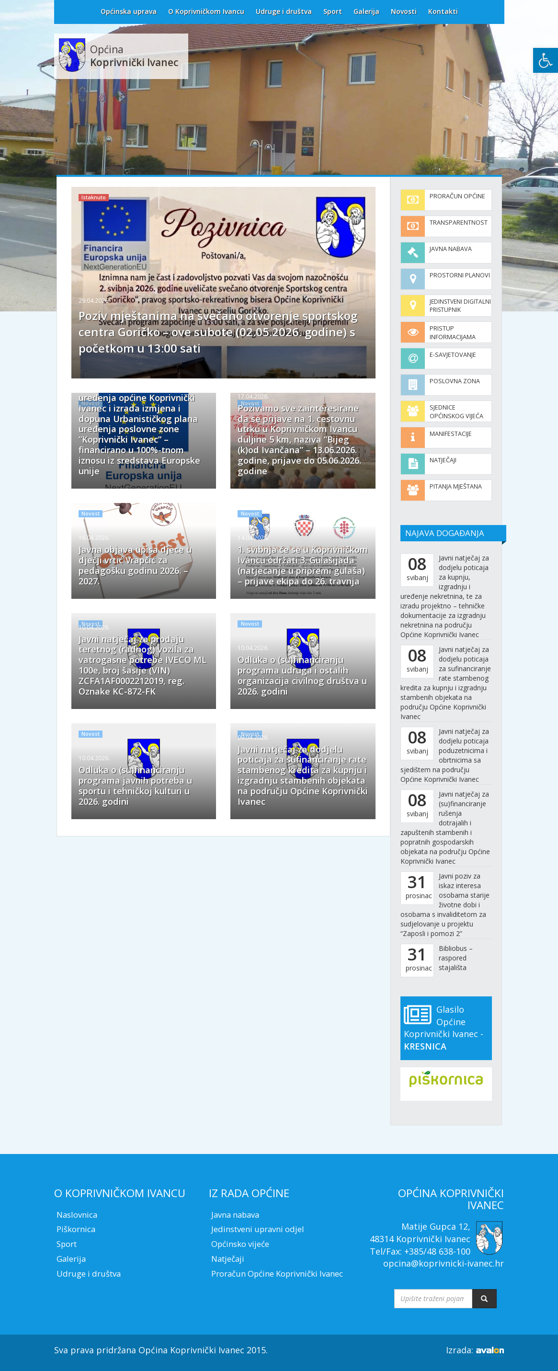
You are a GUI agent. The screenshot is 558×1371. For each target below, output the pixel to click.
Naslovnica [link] (77, 1214)
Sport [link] (332, 11)
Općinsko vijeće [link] (240, 1243)
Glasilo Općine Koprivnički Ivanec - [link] (443, 1028)
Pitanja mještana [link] (456, 486)
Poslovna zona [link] (455, 381)
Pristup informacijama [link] (453, 332)
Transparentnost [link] (459, 222)
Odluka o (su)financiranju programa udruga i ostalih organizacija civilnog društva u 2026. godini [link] (302, 675)
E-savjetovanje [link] (453, 355)
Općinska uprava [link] (129, 11)
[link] (545, 60)
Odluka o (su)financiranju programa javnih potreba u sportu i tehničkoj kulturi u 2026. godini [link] (135, 785)
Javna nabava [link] (451, 249)
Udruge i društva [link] (284, 11)
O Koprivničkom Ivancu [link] (206, 11)
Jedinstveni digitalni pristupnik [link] (460, 305)
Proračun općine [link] (457, 196)
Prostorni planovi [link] (460, 275)
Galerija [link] (366, 11)
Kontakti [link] (443, 11)
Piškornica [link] (76, 1228)
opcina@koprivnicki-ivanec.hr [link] (443, 1263)
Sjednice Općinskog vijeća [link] (456, 411)
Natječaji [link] (443, 460)
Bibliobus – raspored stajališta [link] (456, 958)
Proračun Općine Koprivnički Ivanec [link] (277, 1273)
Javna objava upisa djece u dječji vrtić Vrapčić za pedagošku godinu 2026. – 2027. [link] (135, 565)
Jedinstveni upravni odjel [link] (257, 1228)
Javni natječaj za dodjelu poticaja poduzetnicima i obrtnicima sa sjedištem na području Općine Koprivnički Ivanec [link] (444, 755)
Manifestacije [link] (451, 434)
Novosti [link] (404, 11)
